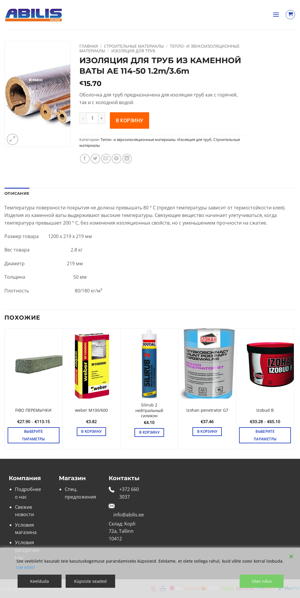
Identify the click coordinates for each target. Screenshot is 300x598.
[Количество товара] (92, 118)
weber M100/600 (91, 410)
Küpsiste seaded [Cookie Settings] (90, 581)
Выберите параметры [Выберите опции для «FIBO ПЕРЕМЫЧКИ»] (33, 435)
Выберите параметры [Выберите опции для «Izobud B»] (265, 435)
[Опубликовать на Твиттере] (95, 158)
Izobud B (265, 410)
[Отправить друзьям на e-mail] (106, 158)
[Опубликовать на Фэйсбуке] (85, 158)
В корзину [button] (91, 431)
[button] (275, 14)
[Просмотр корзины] (290, 14)
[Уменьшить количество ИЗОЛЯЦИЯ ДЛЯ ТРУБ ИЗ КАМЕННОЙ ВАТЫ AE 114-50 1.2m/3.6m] (82, 118)
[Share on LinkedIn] (127, 158)
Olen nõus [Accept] (262, 581)
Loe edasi (25, 567)
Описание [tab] (16, 193)
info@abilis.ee (128, 514)
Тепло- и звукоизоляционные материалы (137, 139)
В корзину (129, 120)
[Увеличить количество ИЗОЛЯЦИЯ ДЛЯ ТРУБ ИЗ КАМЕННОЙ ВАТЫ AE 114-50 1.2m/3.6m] (101, 118)
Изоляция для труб (133, 51)
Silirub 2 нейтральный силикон (149, 410)
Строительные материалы (134, 46)
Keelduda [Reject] (39, 581)
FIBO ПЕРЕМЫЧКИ (33, 410)
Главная (88, 46)
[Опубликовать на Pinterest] (116, 158)
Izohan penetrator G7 (207, 410)
